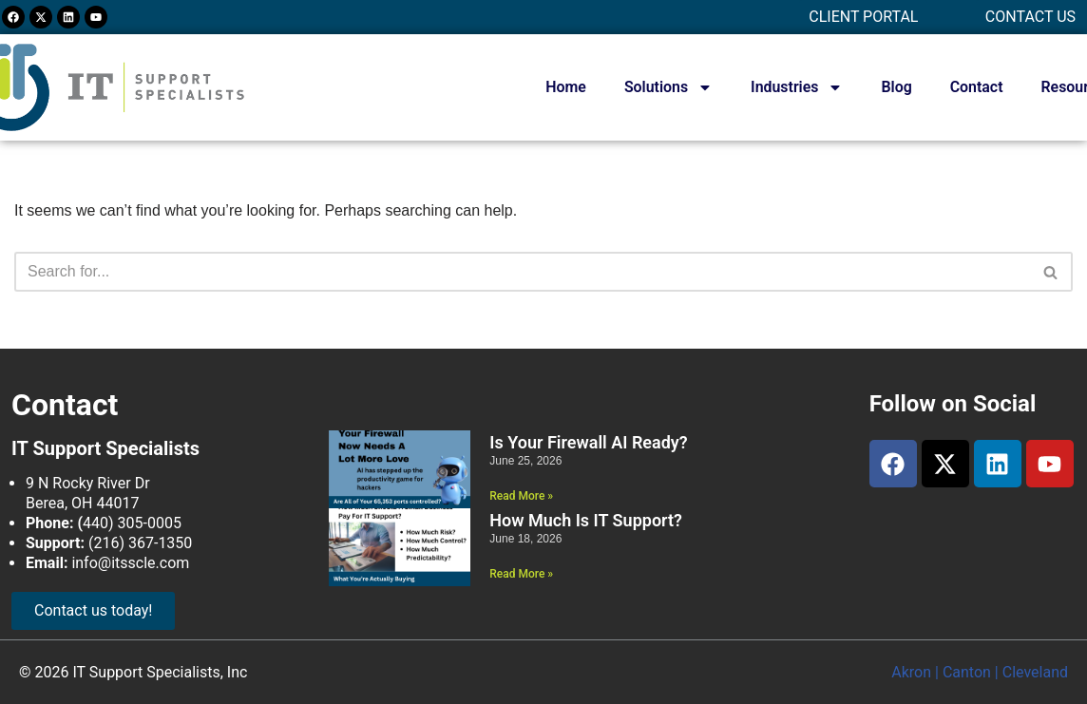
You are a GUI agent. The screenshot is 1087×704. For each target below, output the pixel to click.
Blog (895, 87)
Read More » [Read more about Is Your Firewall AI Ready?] (521, 496)
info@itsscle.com (130, 563)
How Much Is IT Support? (585, 520)
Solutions (667, 87)
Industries (796, 87)
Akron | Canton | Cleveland (979, 672)
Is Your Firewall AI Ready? (588, 442)
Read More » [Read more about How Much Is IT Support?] (521, 573)
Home (564, 87)
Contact (975, 87)
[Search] (522, 272)
